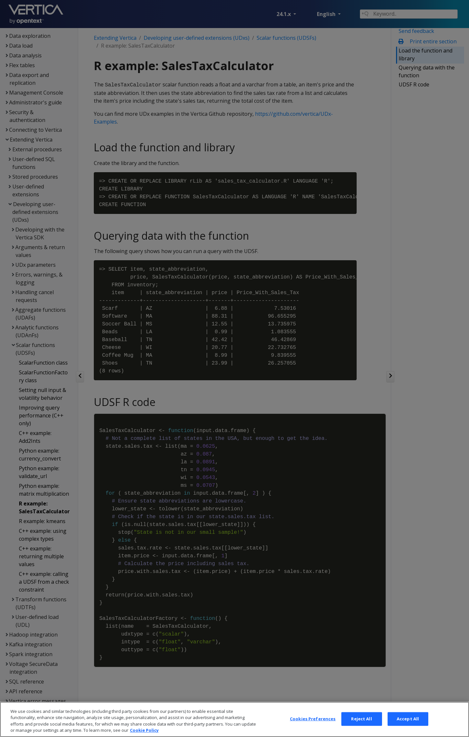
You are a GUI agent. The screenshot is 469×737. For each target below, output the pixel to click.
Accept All (408, 719)
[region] (234, 719)
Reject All (361, 719)
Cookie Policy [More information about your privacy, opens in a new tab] (144, 730)
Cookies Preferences (312, 719)
